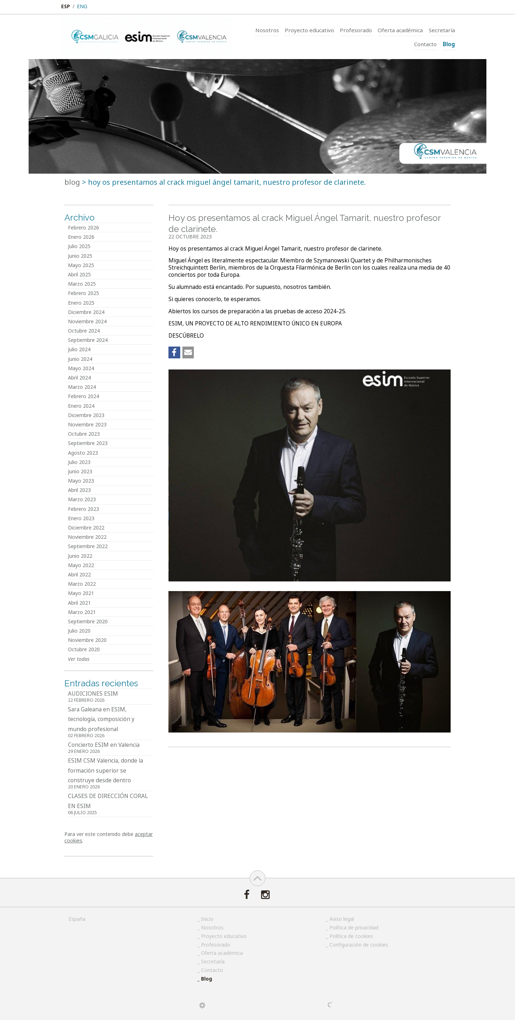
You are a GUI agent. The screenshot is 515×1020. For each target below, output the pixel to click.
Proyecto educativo (312, 29)
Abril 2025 (79, 274)
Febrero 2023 (83, 509)
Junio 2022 (80, 555)
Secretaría (442, 29)
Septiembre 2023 (88, 443)
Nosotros (271, 29)
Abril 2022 (79, 574)
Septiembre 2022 (88, 546)
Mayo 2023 (81, 480)
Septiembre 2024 (88, 340)
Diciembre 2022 (86, 527)
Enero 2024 (81, 405)
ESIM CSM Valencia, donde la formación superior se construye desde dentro (110, 774)
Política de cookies (351, 936)
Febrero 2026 (83, 227)
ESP (65, 6)
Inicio (207, 918)
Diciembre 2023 (86, 415)
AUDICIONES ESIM (110, 697)
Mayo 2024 (81, 368)
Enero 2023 (81, 518)
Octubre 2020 (84, 649)
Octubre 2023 (84, 433)
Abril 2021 (79, 602)
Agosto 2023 (83, 452)
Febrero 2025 (83, 293)
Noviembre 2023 (87, 424)
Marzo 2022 (82, 583)
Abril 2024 (79, 377)
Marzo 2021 (82, 612)
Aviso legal (341, 918)
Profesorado (358, 29)
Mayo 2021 (81, 593)
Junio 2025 (80, 255)
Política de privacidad (353, 927)
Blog (449, 44)
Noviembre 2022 (87, 536)
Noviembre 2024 (87, 321)
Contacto (427, 44)
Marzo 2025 (82, 283)
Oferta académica (401, 29)
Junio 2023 (80, 471)
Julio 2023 (79, 462)
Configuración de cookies (358, 944)
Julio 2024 (79, 349)
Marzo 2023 (82, 499)
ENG (82, 6)
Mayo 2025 (81, 265)
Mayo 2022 (81, 565)
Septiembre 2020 (88, 621)
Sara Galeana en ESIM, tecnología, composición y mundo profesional (110, 723)
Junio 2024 (80, 359)
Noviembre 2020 (87, 640)
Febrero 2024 (83, 396)
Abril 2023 (79, 490)
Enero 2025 (81, 302)
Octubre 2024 (84, 330)
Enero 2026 (81, 236)
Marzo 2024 (82, 386)
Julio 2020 (79, 630)
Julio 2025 (79, 246)
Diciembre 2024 (86, 312)
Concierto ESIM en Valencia (110, 748)
